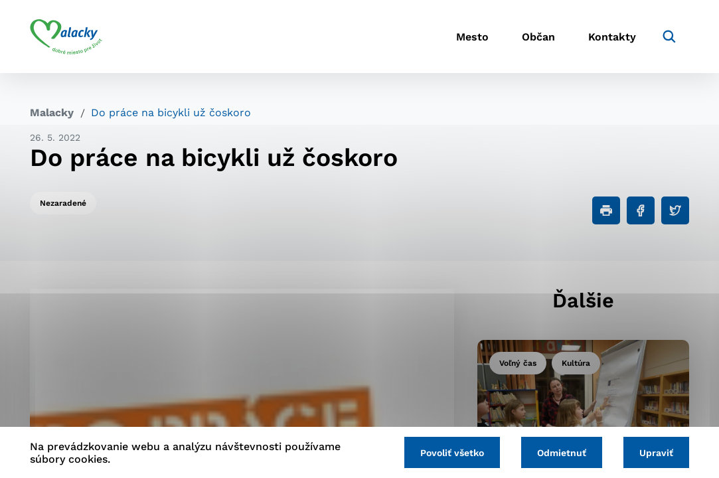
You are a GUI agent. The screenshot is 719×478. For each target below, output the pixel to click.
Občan (538, 37)
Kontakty (612, 37)
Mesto (472, 37)
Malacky (52, 112)
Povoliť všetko (452, 452)
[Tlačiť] (606, 210)
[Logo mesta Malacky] (66, 36)
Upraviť (656, 452)
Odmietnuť (561, 452)
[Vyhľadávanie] (669, 36)
